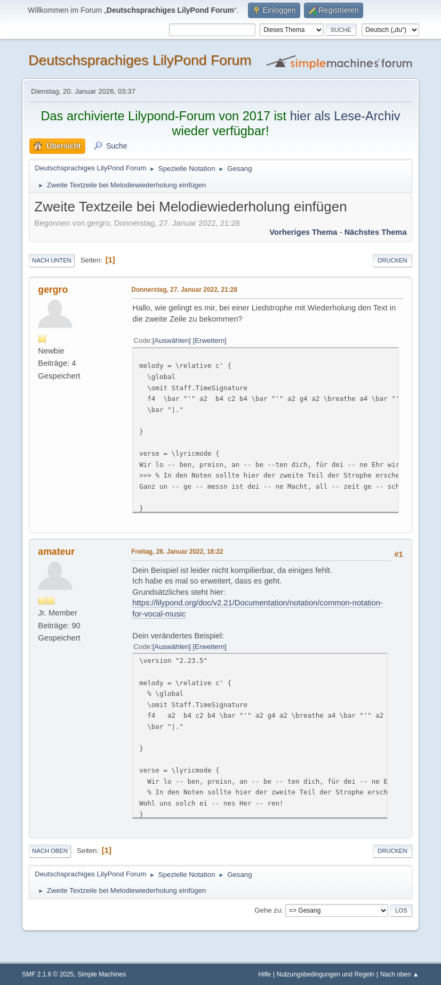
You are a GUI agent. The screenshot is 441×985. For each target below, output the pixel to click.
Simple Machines (102, 974)
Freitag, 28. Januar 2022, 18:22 (177, 551)
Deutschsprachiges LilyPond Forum (139, 60)
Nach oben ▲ (399, 974)
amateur (56, 551)
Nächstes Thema (375, 232)
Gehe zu (267, 910)
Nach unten (51, 260)
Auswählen (171, 340)
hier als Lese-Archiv (345, 116)
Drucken (392, 260)
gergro (53, 289)
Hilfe (264, 974)
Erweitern (209, 340)
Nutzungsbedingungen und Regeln (325, 974)
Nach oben (50, 851)
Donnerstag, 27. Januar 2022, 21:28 (184, 289)
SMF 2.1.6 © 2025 (48, 974)
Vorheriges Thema (303, 232)
